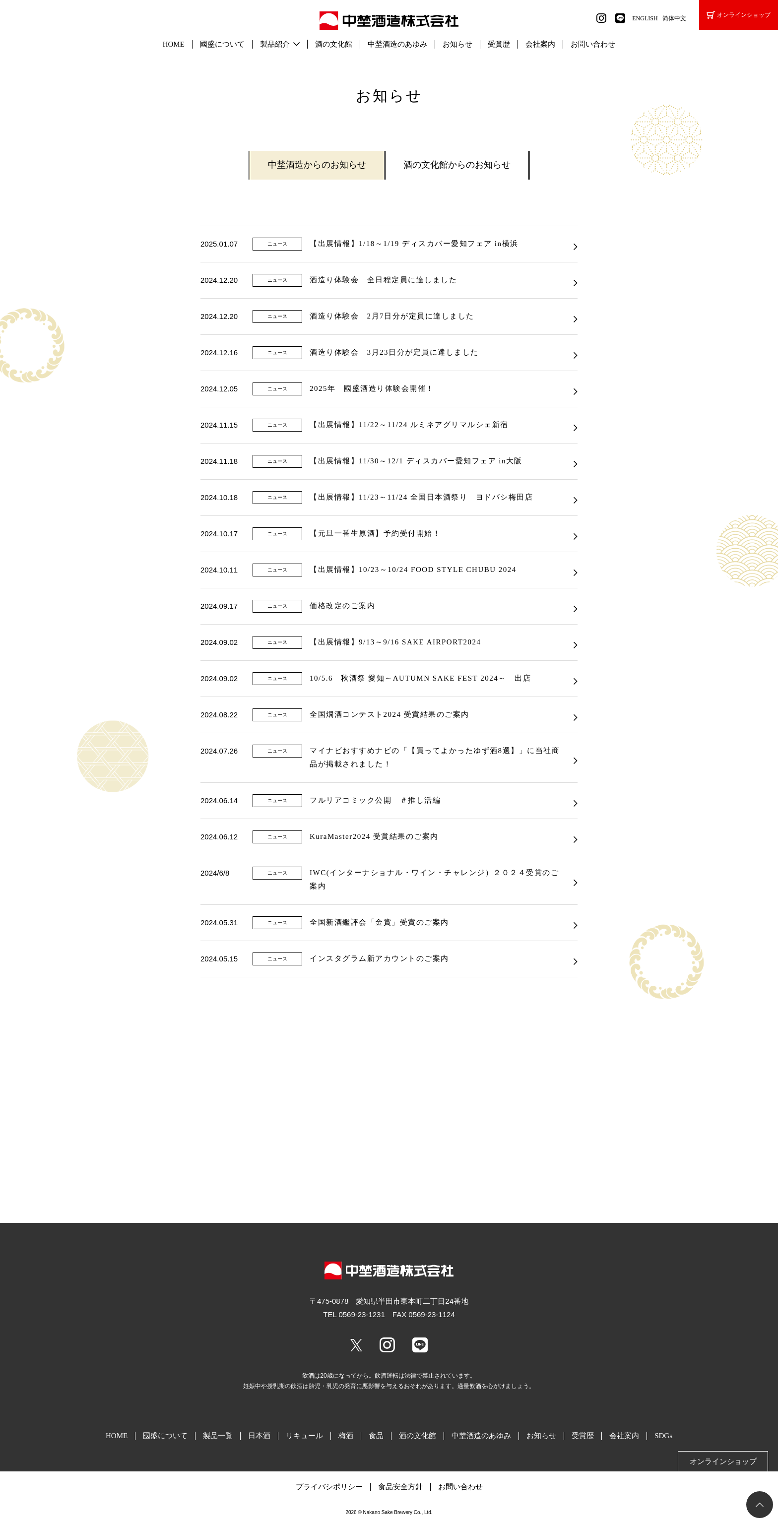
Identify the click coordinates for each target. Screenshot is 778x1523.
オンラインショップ (739, 15)
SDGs (663, 1436)
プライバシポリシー (329, 1487)
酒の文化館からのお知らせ (457, 165)
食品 (376, 1436)
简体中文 (674, 18)
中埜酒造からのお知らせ (317, 165)
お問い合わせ (593, 44)
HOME (174, 44)
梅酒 (345, 1436)
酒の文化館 (333, 44)
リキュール (304, 1436)
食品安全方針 (400, 1487)
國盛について (222, 44)
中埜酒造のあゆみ (397, 44)
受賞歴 (499, 44)
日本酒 (259, 1436)
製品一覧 (218, 1436)
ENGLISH (644, 18)
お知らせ (457, 44)
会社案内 (540, 44)
